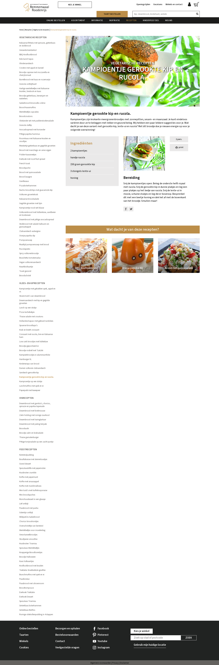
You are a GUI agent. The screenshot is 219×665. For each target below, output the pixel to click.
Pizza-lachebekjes (26, 312)
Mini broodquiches (27, 494)
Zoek (188, 638)
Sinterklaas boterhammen (30, 605)
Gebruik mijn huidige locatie (150, 645)
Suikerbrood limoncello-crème (32, 103)
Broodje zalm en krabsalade (31, 433)
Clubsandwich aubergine (29, 231)
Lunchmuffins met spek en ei (31, 386)
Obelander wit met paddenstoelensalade (36, 120)
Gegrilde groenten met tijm (30, 203)
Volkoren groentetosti (28, 194)
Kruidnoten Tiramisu (28, 543)
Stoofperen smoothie (28, 539)
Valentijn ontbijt (26, 512)
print (179, 147)
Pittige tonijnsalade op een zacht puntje (36, 441)
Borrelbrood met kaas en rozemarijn (34, 79)
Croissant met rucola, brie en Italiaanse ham (36, 336)
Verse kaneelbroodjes (28, 534)
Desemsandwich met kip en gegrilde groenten (34, 302)
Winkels (23, 641)
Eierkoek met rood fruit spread (32, 159)
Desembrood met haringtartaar (32, 419)
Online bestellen (56, 20)
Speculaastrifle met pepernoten (32, 468)
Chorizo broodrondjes (28, 521)
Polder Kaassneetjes (27, 154)
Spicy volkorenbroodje (29, 253)
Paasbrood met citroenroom (31, 583)
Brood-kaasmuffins (27, 107)
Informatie (97, 20)
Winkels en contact (174, 4)
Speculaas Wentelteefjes (29, 548)
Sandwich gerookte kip (29, 372)
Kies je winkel (74, 4)
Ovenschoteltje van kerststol (31, 525)
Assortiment (78, 20)
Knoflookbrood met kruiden (31, 565)
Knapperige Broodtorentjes (30, 552)
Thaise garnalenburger (29, 437)
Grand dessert (25, 463)
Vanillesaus (24, 181)
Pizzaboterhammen (27, 185)
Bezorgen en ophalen (67, 628)
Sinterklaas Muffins (27, 610)
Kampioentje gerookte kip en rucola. (36, 377)
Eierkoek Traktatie (27, 592)
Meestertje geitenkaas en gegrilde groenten (37, 145)
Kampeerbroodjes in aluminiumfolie (34, 354)
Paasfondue (24, 579)
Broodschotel (25, 275)
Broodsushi (24, 428)
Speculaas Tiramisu (27, 601)
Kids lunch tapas (26, 59)
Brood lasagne (25, 176)
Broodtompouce (26, 587)
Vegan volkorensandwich (30, 262)
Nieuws (168, 20)
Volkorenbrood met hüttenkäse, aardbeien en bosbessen (37, 214)
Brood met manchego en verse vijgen (35, 150)
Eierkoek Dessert (26, 596)
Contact (60, 641)
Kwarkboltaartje (26, 266)
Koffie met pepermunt (28, 477)
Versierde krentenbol (28, 50)
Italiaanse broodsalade (29, 199)
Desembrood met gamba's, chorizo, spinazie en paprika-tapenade (34, 405)
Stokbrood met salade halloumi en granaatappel (34, 225)
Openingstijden (143, 4)
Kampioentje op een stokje (30, 381)
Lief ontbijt (23, 503)
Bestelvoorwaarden (66, 635)
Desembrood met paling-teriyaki (33, 424)
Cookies (24, 647)
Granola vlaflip (25, 125)
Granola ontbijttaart (28, 84)
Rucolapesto (24, 249)
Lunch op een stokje (27, 307)
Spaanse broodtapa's (28, 325)
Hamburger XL (25, 359)
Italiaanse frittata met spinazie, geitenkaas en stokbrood (37, 44)
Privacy (115, 663)
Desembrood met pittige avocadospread (36, 219)
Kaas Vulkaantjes (26, 561)
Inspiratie (114, 20)
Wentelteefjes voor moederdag (32, 530)
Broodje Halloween (27, 556)
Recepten (131, 20)
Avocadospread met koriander (32, 129)
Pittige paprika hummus (29, 134)
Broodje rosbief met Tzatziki (31, 350)
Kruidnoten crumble (27, 472)
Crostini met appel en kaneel (31, 67)
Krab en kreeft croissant (29, 329)
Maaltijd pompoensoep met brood (34, 244)
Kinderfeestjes (151, 20)
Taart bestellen (112, 14)
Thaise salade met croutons (31, 316)
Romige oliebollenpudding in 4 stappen (36, 614)
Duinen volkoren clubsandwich (32, 368)
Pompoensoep (25, 240)
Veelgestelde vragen (67, 647)
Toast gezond (25, 271)
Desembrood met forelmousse (32, 410)
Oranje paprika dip (27, 235)
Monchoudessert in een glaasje (32, 499)
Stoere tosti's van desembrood (32, 296)
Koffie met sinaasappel (29, 481)
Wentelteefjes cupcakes (29, 111)
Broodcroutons (25, 116)
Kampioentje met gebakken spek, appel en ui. (37, 290)
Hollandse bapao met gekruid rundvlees (36, 321)
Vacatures (157, 4)
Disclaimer (124, 663)
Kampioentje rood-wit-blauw (31, 207)
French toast (24, 163)
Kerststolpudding (26, 455)
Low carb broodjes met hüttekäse (33, 341)
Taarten (23, 635)
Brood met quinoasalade (30, 172)
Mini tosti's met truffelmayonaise (33, 490)
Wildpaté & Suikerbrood (29, 517)
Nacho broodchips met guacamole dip (36, 190)
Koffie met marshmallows (30, 486)
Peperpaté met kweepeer (29, 390)
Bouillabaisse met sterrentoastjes (33, 459)
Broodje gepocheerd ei (29, 346)
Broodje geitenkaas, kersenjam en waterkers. (33, 97)
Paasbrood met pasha (28, 508)
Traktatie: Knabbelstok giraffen (32, 570)
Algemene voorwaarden (100, 663)
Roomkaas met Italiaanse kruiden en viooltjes (35, 140)
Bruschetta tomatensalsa (30, 257)
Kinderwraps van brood (29, 363)
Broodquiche (24, 168)
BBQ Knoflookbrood (28, 54)
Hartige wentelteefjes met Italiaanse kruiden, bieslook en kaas (34, 90)
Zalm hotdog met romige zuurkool (34, 415)
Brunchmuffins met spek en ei (31, 574)
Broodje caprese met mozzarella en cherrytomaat (34, 74)
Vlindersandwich (26, 63)
